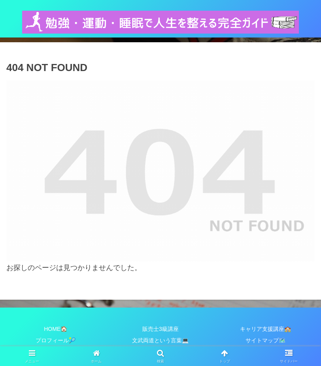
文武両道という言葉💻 (160, 340)
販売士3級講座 (160, 329)
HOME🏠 (55, 329)
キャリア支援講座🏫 (265, 329)
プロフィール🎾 (56, 340)
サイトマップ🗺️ (265, 340)
